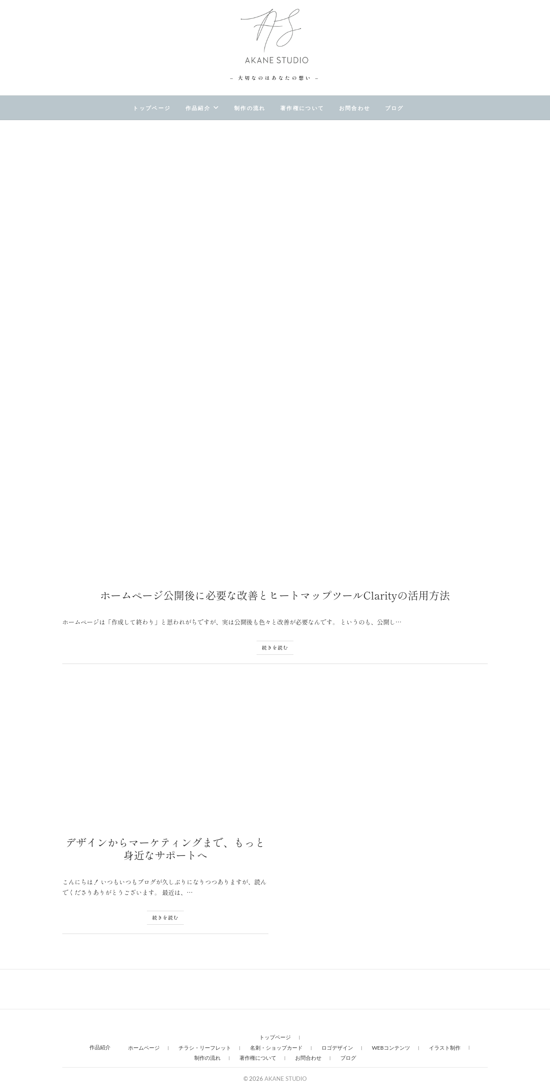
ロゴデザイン (337, 1047)
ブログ (394, 108)
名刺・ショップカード (276, 1047)
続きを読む (275, 647)
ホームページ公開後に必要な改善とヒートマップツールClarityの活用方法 (275, 595)
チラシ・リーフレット (205, 1047)
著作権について (302, 108)
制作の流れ (250, 108)
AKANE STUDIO (288, 1078)
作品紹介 (198, 108)
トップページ (152, 108)
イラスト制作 (445, 1047)
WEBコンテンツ (391, 1047)
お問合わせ (355, 108)
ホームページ (144, 1047)
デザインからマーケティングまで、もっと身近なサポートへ (165, 848)
